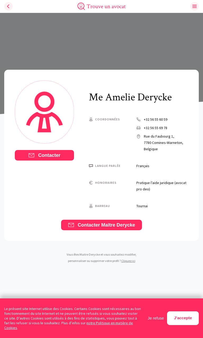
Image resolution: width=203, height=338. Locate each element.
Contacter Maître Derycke (101, 225)
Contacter (44, 155)
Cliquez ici (128, 261)
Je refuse (156, 318)
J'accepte (183, 318)
